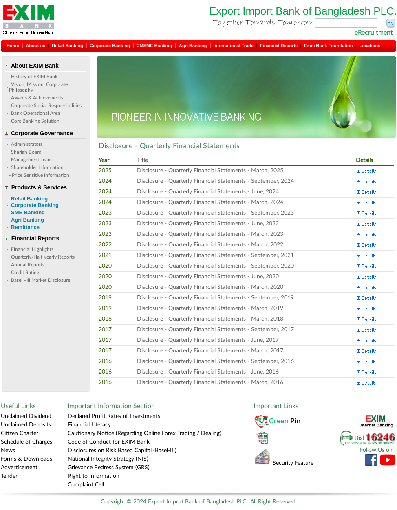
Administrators (26, 144)
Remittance (25, 227)
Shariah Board (26, 151)
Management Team (31, 159)
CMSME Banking (154, 45)
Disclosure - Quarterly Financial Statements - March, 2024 (210, 202)
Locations (369, 45)
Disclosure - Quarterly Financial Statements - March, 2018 (210, 319)
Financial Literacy (89, 425)
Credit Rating (25, 272)
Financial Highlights (32, 249)
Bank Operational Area (35, 113)
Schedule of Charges (26, 442)
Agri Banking (193, 45)
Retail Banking (67, 45)
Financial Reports (279, 45)
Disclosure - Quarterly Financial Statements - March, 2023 (210, 234)
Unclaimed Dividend (26, 416)
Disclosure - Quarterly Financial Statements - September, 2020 (215, 266)
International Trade (234, 45)
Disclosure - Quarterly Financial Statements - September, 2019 (215, 298)
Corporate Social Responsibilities (46, 105)
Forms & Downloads (26, 459)
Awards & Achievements (37, 97)
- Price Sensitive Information (39, 175)
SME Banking (28, 212)
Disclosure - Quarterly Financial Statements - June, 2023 (208, 223)
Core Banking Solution (35, 121)
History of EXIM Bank (34, 76)
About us (36, 45)
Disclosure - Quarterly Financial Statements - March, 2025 (210, 171)
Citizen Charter (19, 433)
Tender (9, 476)
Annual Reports (27, 264)
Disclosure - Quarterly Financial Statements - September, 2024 (215, 181)
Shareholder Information (37, 167)
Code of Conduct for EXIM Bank (109, 442)
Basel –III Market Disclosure (40, 280)
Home (13, 45)
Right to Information (93, 476)
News (8, 450)
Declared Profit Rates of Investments (114, 416)
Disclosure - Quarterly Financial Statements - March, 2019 (210, 308)
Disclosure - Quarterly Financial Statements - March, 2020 (210, 287)
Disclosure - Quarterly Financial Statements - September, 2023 (215, 213)
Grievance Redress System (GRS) (109, 467)
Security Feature (283, 463)
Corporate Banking (110, 45)
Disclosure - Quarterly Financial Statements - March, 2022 (210, 245)
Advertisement (19, 467)
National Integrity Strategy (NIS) (108, 459)
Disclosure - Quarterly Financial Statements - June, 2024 (208, 192)
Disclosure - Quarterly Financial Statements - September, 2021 (215, 255)
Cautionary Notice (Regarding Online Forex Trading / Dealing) (144, 433)
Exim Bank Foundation (328, 45)
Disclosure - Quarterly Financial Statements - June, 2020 (208, 276)
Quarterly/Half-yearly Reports (43, 257)
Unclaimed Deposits (26, 425)
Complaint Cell (86, 485)
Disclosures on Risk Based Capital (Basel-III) (122, 450)
